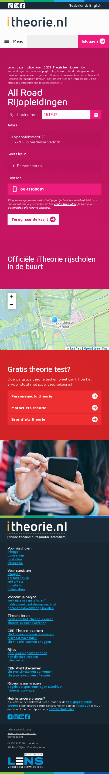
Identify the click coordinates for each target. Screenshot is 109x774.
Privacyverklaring (19, 729)
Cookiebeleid (15, 736)
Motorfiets (15, 581)
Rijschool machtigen (22, 638)
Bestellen (15, 559)
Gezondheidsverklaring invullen (31, 608)
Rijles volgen (16, 660)
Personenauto (18, 578)
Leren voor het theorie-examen (30, 619)
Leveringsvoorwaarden (22, 733)
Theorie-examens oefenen (27, 623)
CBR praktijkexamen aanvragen (30, 671)
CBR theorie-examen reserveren (31, 634)
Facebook (83, 705)
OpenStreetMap (96, 348)
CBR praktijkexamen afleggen (29, 675)
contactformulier (65, 204)
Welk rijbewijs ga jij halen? (27, 600)
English (95, 5)
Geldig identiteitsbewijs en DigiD (32, 604)
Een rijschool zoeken (23, 657)
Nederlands (78, 5)
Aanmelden (16, 555)
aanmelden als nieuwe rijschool (29, 207)
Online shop (16, 589)
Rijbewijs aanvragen (22, 690)
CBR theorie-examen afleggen (29, 642)
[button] (54, 319)
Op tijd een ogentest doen (27, 653)
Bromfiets (15, 585)
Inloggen (14, 552)
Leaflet (74, 348)
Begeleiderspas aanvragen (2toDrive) (35, 687)
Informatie (15, 563)
